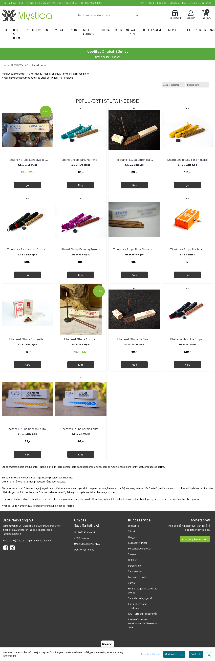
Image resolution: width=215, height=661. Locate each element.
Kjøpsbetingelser (137, 542)
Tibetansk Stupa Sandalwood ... (27, 159)
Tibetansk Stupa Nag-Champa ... (134, 249)
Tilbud (150, 2)
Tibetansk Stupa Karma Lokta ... (81, 429)
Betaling (132, 559)
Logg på (161, 2)
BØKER (118, 29)
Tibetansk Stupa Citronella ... (134, 159)
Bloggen (174, 2)
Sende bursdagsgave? (140, 598)
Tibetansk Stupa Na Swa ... (187, 249)
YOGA (74, 29)
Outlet (185, 29)
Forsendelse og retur (139, 548)
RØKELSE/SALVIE (152, 29)
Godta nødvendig (174, 654)
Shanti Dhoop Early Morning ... (80, 159)
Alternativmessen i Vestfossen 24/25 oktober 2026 (142, 623)
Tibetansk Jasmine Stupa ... (187, 339)
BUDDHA (105, 29)
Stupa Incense (38, 65)
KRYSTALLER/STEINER (37, 29)
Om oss (132, 554)
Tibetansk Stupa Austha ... (81, 339)
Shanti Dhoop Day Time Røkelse (187, 159)
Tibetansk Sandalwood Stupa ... (27, 249)
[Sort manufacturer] (173, 84)
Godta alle (196, 654)
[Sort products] (197, 84)
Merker (201, 29)
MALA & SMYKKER (132, 31)
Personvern (134, 565)
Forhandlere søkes (138, 577)
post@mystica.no (84, 549)
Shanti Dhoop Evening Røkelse (80, 249)
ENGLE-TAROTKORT (88, 31)
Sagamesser (135, 571)
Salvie (131, 582)
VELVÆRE (61, 29)
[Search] (107, 15)
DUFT (6, 29)
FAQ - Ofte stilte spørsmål (196, 2)
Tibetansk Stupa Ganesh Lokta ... (27, 429)
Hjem (141, 2)
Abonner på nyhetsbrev (195, 539)
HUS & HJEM (16, 33)
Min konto (133, 525)
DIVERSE (171, 29)
